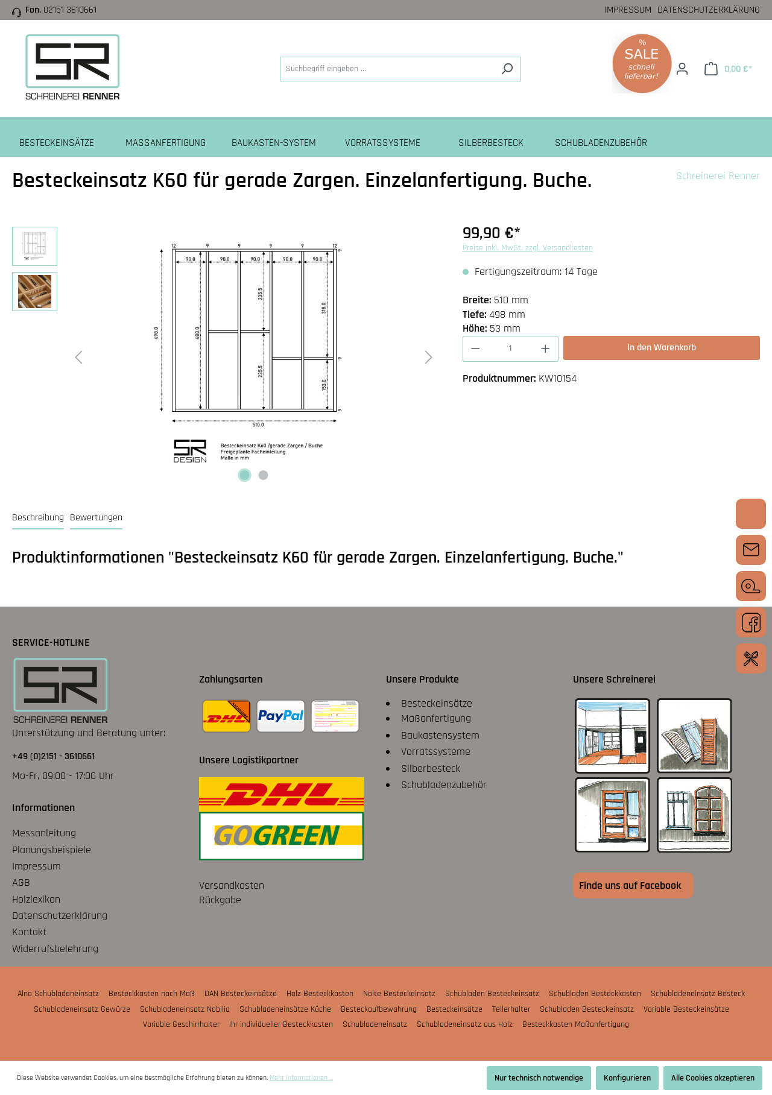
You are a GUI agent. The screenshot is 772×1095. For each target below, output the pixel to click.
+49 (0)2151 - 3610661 (53, 756)
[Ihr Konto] (682, 69)
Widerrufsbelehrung (55, 949)
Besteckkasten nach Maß (152, 993)
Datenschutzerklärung (708, 10)
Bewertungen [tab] (96, 517)
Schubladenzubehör (444, 785)
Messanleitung (44, 833)
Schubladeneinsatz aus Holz (465, 1024)
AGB (21, 882)
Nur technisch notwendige (539, 1078)
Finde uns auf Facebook (630, 885)
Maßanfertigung (436, 718)
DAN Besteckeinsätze (240, 993)
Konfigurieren (627, 1078)
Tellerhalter (511, 1009)
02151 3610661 (69, 10)
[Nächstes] (429, 356)
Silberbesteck (430, 768)
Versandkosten (231, 885)
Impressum (627, 10)
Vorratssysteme (435, 752)
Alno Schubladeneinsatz (58, 993)
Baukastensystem (440, 735)
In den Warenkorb (661, 347)
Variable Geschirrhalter (181, 1024)
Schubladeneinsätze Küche (285, 1009)
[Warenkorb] (728, 69)
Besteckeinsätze (436, 703)
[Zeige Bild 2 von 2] (263, 475)
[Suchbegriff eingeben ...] (386, 69)
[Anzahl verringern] (475, 349)
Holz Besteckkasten (319, 993)
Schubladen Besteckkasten (595, 993)
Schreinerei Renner (718, 176)
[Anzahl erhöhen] (545, 349)
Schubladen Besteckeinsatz (492, 993)
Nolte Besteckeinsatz (399, 993)
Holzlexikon (36, 899)
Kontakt (29, 932)
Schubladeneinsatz (375, 1024)
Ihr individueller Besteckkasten (281, 1024)
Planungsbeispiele (51, 850)
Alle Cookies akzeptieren (713, 1078)
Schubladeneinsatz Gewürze (82, 1009)
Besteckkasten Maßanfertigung (575, 1024)
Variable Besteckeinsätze (686, 1009)
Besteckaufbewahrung (379, 1009)
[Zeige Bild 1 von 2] (244, 475)
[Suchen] (507, 69)
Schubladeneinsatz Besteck (698, 993)
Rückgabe (220, 900)
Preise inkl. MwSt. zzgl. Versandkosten (528, 247)
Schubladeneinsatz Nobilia (185, 1009)
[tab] (38, 518)
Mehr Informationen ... (301, 1077)
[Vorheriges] (78, 356)
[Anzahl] (510, 349)
